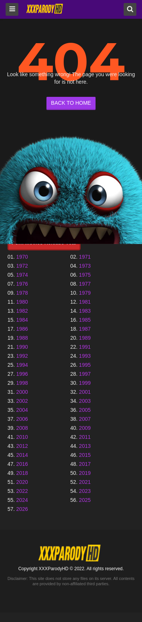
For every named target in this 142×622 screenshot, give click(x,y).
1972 (22, 266)
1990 (22, 347)
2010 (22, 437)
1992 (22, 356)
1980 (22, 302)
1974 (22, 275)
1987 (85, 329)
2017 (85, 464)
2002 (22, 401)
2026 (22, 509)
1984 (22, 320)
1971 (85, 257)
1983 (85, 311)
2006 (22, 419)
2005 (85, 410)
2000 (22, 392)
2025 (85, 500)
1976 (22, 284)
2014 (22, 455)
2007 (85, 419)
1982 (22, 311)
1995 (85, 365)
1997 (85, 374)
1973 (85, 266)
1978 (22, 293)
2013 (85, 446)
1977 (85, 284)
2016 (22, 464)
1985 (85, 320)
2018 (22, 473)
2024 (22, 500)
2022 (22, 491)
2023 (85, 491)
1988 (22, 338)
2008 (22, 428)
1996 (22, 374)
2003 (85, 401)
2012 (22, 446)
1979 (85, 293)
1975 (85, 275)
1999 (85, 383)
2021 (85, 482)
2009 (85, 428)
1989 (85, 338)
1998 (22, 383)
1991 (85, 347)
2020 (22, 482)
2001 (85, 392)
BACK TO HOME (71, 103)
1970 (22, 257)
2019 (85, 473)
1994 (22, 365)
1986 (22, 329)
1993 (85, 356)
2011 (85, 437)
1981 (85, 302)
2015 (85, 455)
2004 (22, 410)
